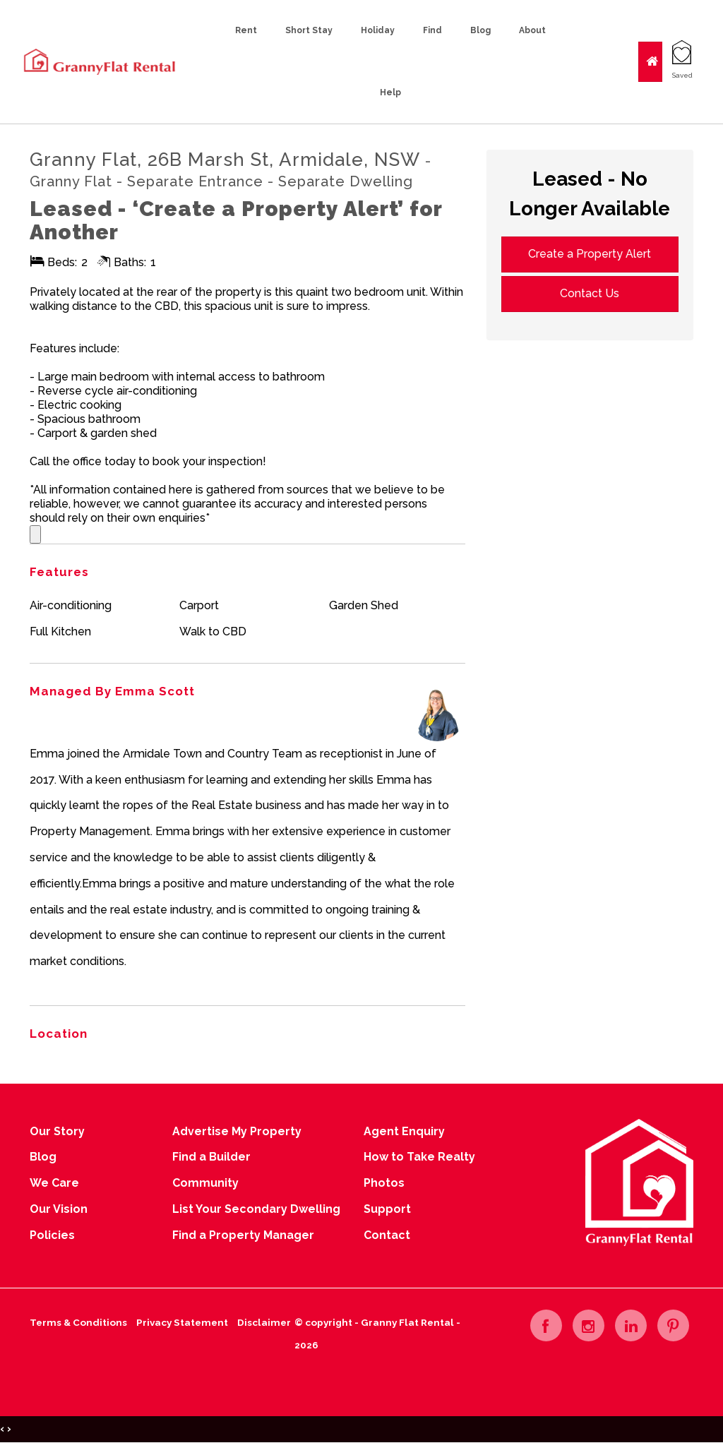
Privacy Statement (182, 1322)
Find (432, 30)
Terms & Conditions (78, 1322)
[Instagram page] (588, 1325)
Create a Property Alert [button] (589, 254)
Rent (246, 30)
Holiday (378, 30)
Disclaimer (264, 1322)
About (532, 30)
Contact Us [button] (589, 293)
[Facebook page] (546, 1325)
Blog (480, 30)
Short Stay (309, 30)
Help (390, 92)
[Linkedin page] (631, 1325)
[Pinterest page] (673, 1325)
